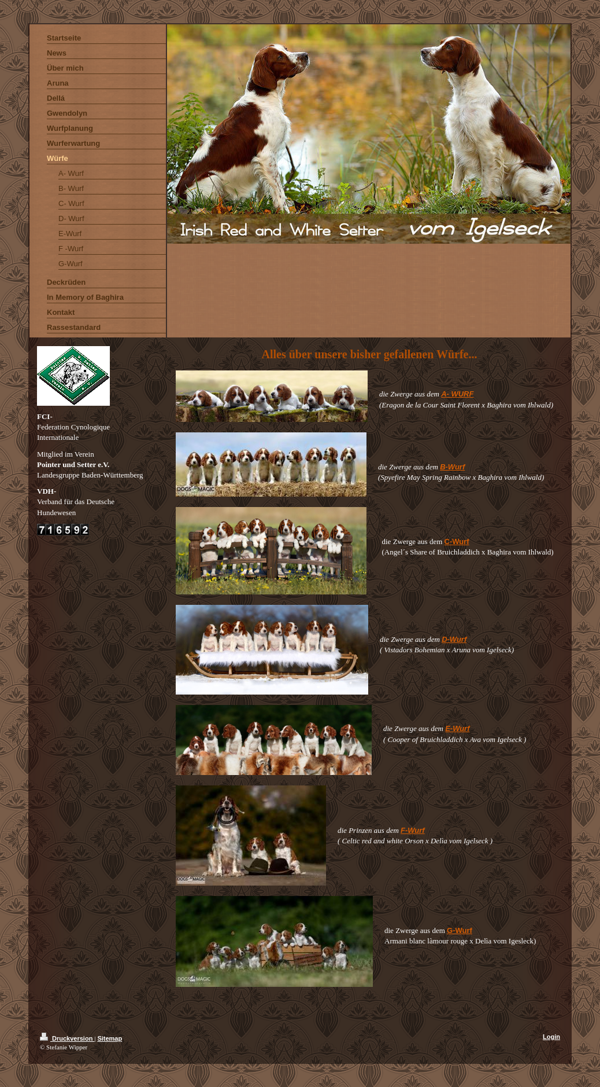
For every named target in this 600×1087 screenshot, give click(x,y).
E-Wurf (457, 728)
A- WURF (457, 394)
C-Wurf (457, 541)
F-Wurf (413, 830)
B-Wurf (452, 466)
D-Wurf (454, 639)
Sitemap (109, 1038)
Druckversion (67, 1038)
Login (551, 1036)
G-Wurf (459, 930)
